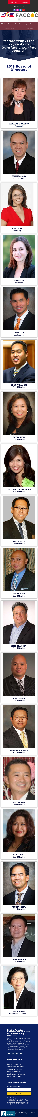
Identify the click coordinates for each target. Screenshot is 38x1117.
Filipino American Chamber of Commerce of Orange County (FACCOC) (18, 1032)
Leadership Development (16, 1074)
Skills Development (14, 1077)
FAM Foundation (6, 24)
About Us (17, 24)
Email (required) (13, 1087)
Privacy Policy (32, 1112)
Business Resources (14, 1064)
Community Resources (15, 1069)
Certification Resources (15, 1067)
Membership (10, 28)
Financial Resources (14, 1072)
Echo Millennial (27, 1114)
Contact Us (29, 28)
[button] (19, 19)
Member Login (19, 6)
